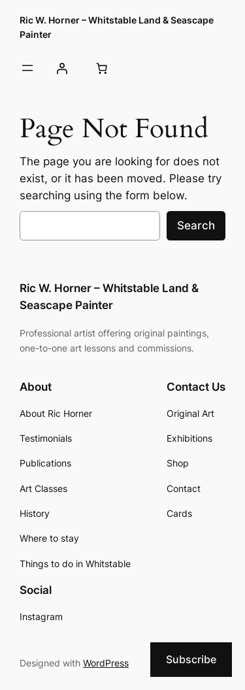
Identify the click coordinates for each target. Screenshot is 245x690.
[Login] (61, 68)
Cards (179, 513)
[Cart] (101, 68)
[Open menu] (27, 68)
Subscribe (191, 659)
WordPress (106, 662)
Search (196, 225)
